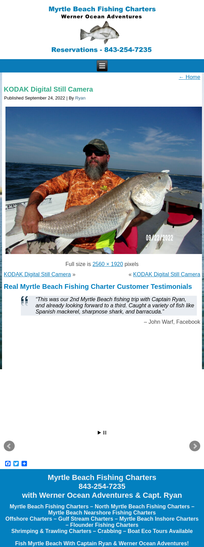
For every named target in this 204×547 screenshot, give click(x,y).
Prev (9, 446)
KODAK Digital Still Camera (48, 89)
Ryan (80, 98)
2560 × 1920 (108, 264)
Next (194, 446)
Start (99, 433)
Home (189, 77)
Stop (104, 433)
